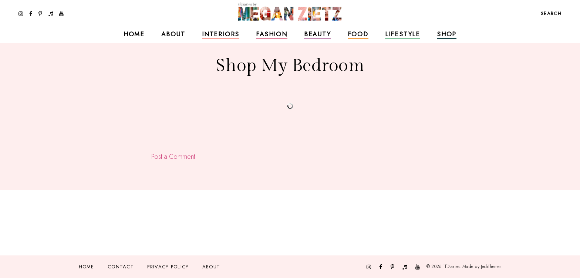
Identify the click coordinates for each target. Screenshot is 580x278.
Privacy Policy (168, 266)
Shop (446, 34)
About (173, 34)
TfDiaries (451, 266)
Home (134, 34)
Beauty (317, 34)
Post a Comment (173, 156)
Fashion (271, 34)
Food (358, 34)
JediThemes (491, 266)
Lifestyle (402, 34)
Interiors (220, 34)
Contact (121, 266)
